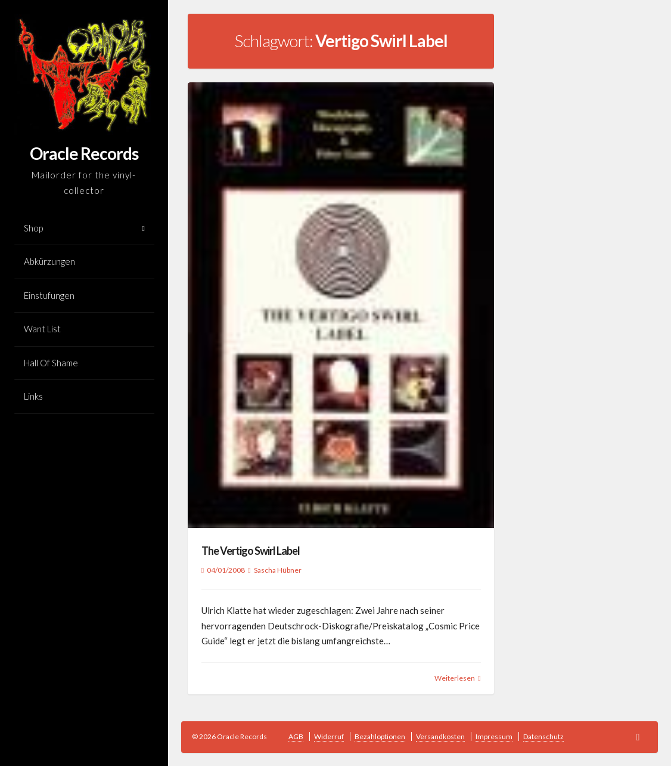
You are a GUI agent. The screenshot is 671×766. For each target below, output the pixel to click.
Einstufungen (49, 295)
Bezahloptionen (380, 736)
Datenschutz (543, 736)
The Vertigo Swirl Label (250, 550)
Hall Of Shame (51, 362)
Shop (33, 228)
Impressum (494, 736)
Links (33, 396)
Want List (42, 328)
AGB (295, 736)
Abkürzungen (49, 261)
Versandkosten (440, 736)
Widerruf (329, 736)
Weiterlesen (454, 678)
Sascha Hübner (278, 570)
